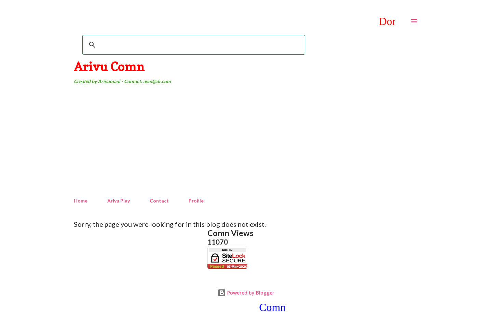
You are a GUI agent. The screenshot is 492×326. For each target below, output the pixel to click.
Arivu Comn (109, 66)
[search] (193, 45)
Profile (196, 201)
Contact (159, 201)
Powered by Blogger (246, 292)
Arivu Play (118, 201)
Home (80, 201)
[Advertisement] (246, 141)
